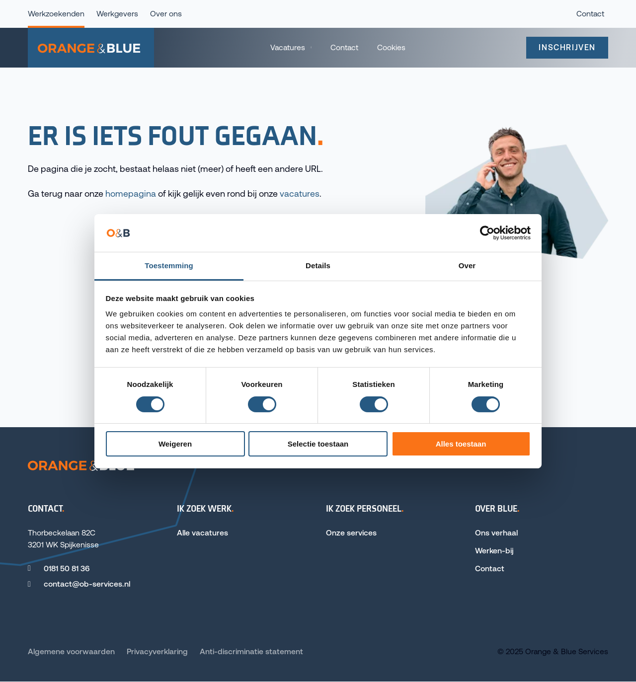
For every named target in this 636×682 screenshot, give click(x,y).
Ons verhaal (496, 532)
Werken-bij (494, 550)
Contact (344, 47)
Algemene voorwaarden (71, 651)
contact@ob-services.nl (87, 584)
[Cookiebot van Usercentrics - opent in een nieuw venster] (487, 233)
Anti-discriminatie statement (251, 651)
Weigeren (175, 444)
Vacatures (287, 47)
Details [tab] (318, 265)
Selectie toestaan (318, 444)
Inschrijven (567, 47)
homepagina (130, 194)
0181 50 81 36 (66, 568)
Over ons (166, 13)
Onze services (351, 532)
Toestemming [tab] (169, 265)
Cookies (391, 47)
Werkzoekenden (56, 13)
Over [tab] (467, 265)
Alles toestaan (461, 444)
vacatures (299, 194)
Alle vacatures (202, 532)
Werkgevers (117, 13)
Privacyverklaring (157, 651)
